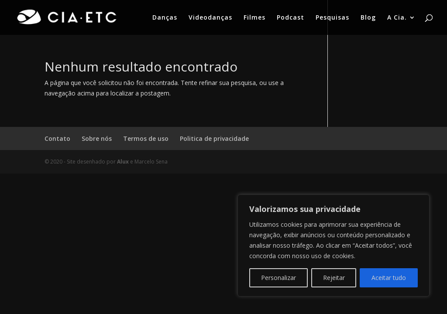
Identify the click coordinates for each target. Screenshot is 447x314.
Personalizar (278, 277)
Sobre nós (97, 138)
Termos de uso (145, 138)
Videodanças (210, 17)
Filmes (254, 17)
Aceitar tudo (388, 277)
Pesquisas (332, 17)
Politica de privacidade (214, 138)
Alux (123, 161)
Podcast (290, 17)
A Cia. (397, 17)
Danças (164, 17)
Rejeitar (334, 277)
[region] (333, 246)
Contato (57, 138)
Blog (368, 17)
